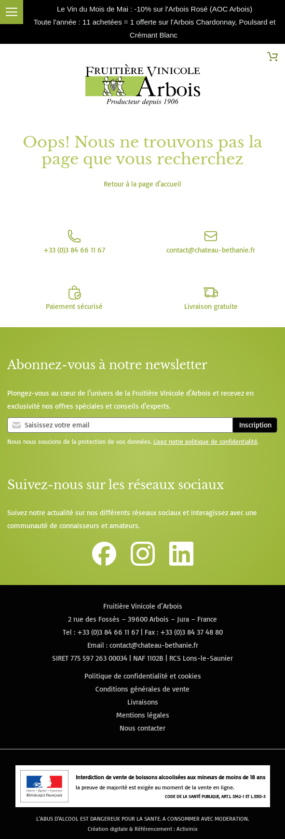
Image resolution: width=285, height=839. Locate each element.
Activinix (187, 828)
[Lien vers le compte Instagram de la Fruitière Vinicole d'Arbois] (143, 563)
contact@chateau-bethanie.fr (153, 645)
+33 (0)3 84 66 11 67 (108, 632)
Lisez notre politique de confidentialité (205, 441)
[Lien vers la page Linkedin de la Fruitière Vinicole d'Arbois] (181, 563)
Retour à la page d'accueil (142, 183)
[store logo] (142, 87)
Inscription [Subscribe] (255, 424)
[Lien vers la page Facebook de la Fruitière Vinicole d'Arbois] (104, 563)
